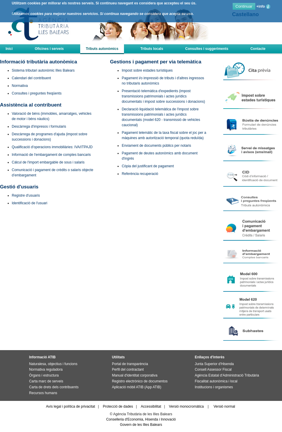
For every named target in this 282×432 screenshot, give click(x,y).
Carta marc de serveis (46, 381)
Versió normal (224, 406)
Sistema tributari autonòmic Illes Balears (43, 70)
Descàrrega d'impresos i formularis (39, 126)
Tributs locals (151, 49)
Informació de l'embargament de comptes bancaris (51, 155)
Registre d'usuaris (26, 195)
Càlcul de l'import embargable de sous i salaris (48, 162)
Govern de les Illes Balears (141, 425)
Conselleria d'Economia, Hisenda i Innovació (141, 419)
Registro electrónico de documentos (139, 381)
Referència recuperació (140, 174)
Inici (9, 49)
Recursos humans (43, 393)
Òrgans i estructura (44, 375)
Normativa (20, 86)
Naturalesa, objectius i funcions (53, 364)
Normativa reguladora (46, 369)
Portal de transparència (130, 364)
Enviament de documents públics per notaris (156, 146)
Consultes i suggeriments (207, 49)
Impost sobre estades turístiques (147, 70)
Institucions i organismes (214, 387)
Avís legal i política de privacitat (70, 406)
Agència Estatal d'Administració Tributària (227, 375)
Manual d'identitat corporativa (134, 375)
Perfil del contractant (128, 369)
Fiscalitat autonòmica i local (216, 381)
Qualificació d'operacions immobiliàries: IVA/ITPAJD (52, 147)
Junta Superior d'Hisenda (214, 364)
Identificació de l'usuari (29, 203)
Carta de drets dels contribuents (53, 387)
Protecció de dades (118, 406)
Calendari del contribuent (31, 78)
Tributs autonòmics (102, 49)
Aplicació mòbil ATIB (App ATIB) (136, 387)
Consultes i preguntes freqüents (36, 93)
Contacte (257, 49)
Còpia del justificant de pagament (148, 166)
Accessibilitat (151, 406)
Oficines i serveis (49, 49)
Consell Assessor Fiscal (213, 369)
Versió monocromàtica (186, 406)
